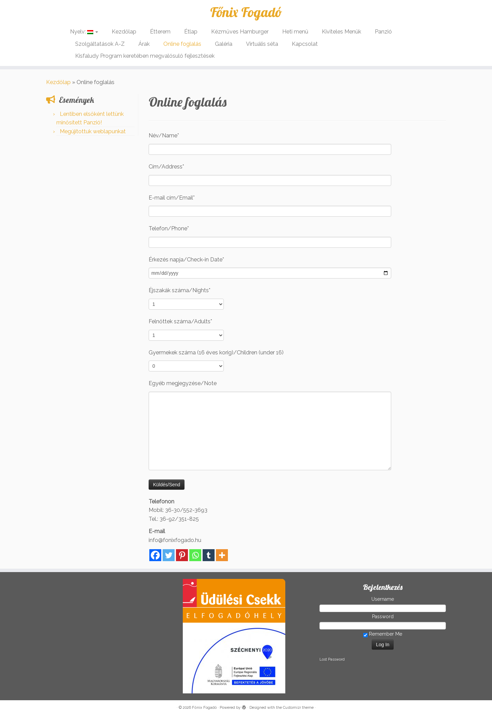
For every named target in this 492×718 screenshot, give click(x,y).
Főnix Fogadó (246, 12)
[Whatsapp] (195, 555)
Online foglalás (182, 44)
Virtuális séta (262, 44)
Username (382, 599)
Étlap (190, 31)
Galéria (223, 44)
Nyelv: (84, 31)
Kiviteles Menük (341, 31)
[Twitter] (169, 555)
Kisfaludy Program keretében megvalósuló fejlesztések (145, 56)
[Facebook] (155, 555)
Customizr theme (298, 707)
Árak (144, 44)
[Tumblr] (209, 555)
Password (383, 616)
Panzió (383, 31)
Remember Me (382, 634)
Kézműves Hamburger (240, 31)
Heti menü (295, 31)
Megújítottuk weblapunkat (93, 131)
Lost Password (332, 659)
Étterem (160, 31)
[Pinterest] (182, 555)
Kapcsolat (305, 44)
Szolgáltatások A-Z (100, 44)
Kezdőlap (124, 31)
